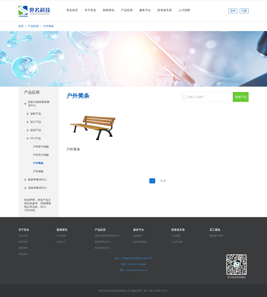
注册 (244, 10)
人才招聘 (184, 10)
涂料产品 (35, 113)
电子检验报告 (140, 241)
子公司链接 (177, 241)
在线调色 (137, 235)
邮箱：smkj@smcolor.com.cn (133, 270)
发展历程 (23, 241)
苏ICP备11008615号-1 (156, 290)
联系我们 (23, 254)
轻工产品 (35, 122)
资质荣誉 (23, 248)
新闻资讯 (108, 10)
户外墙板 (38, 171)
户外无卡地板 (41, 154)
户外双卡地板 (41, 146)
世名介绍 (23, 235)
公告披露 (175, 235)
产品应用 (127, 10)
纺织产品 (35, 130)
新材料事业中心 (37, 179)
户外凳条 (38, 163)
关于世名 (90, 10)
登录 (233, 10)
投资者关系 (164, 10)
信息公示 (61, 241)
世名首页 (72, 10)
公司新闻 (61, 235)
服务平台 (145, 10)
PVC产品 (35, 138)
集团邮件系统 (216, 235)
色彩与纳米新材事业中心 (38, 104)
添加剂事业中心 (37, 187)
